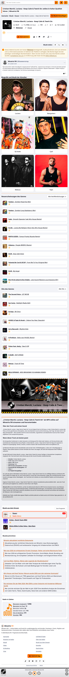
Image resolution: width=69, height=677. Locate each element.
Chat (4, 651)
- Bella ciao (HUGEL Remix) (21, 338)
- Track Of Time (16, 364)
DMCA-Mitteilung (50, 56)
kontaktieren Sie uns (16, 56)
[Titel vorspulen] (36, 32)
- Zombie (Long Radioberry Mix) (22, 211)
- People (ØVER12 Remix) (20, 245)
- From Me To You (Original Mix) (28, 262)
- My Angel (13, 271)
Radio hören (17, 516)
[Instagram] (36, 661)
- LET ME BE (18, 294)
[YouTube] (32, 661)
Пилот (14, 513)
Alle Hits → (62, 289)
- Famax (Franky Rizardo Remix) (24, 236)
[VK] (43, 661)
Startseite (4, 16)
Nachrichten (39, 648)
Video (5, 645)
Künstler (16, 615)
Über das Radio (40, 639)
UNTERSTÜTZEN (40, 636)
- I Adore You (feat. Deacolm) (26, 320)
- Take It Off (18, 346)
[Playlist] (66, 673)
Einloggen (61, 2)
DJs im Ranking (18, 613)
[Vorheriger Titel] (30, 673)
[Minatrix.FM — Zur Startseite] (2, 2)
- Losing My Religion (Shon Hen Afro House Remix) (28, 228)
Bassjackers (51, 113)
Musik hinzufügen (58, 16)
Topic (51, 190)
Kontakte (38, 651)
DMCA (41, 665)
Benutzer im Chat (19, 606)
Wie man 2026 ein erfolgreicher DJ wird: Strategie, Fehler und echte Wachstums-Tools (33, 551)
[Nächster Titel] (38, 673)
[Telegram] (29, 661)
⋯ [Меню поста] (64, 63)
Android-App (34, 656)
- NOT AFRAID (15, 355)
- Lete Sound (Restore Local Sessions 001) (33, 280)
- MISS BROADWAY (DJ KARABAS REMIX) (27, 372)
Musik (11, 16)
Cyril (51, 152)
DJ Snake (18, 152)
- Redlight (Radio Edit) (19, 303)
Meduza (17, 190)
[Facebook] (40, 661)
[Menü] (66, 2)
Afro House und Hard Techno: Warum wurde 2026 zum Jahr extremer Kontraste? (31, 573)
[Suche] (31, 2)
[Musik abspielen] (34, 673)
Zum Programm (60, 508)
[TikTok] (25, 661)
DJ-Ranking (6, 648)
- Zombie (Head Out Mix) (19, 202)
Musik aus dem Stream (43, 642)
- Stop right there (16, 254)
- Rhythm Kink (18, 329)
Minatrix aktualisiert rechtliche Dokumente (18, 540)
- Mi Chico (14, 312)
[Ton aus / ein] (66, 670)
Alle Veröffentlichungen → (57, 197)
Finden (56, 2)
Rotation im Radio (8, 639)
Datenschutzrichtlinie (31, 665)
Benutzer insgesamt (20, 604)
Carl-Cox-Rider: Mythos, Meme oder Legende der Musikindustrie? (26, 561)
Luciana (17, 113)
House (17, 16)
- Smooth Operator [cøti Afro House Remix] (25, 219)
